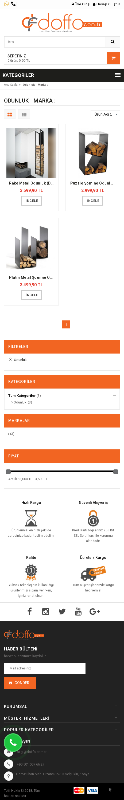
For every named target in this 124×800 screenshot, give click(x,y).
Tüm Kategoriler (22, 396)
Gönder (21, 683)
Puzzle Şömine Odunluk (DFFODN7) (94, 183)
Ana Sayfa (11, 85)
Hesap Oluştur (106, 4)
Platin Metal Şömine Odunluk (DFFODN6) (32, 277)
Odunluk (18, 360)
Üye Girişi (81, 4)
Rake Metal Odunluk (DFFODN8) (32, 183)
